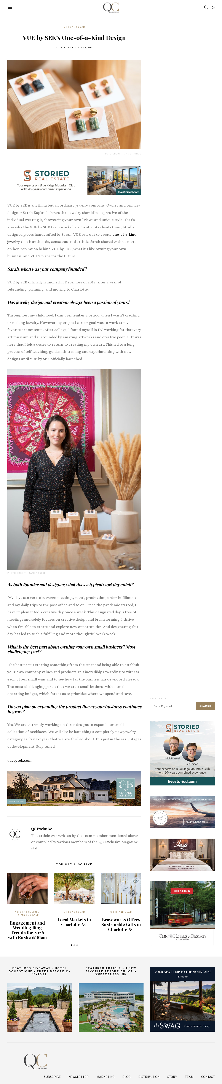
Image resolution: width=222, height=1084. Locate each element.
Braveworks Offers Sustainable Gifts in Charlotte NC (121, 924)
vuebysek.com (19, 760)
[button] (213, 7)
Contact (208, 1077)
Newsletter (79, 1077)
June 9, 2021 (85, 47)
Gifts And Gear (74, 27)
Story (172, 1077)
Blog (126, 1077)
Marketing (105, 1077)
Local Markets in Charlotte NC (74, 922)
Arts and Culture (27, 912)
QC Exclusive (64, 47)
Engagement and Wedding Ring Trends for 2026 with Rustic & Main (27, 930)
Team (189, 1077)
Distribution (149, 1077)
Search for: (158, 698)
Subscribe (52, 1077)
